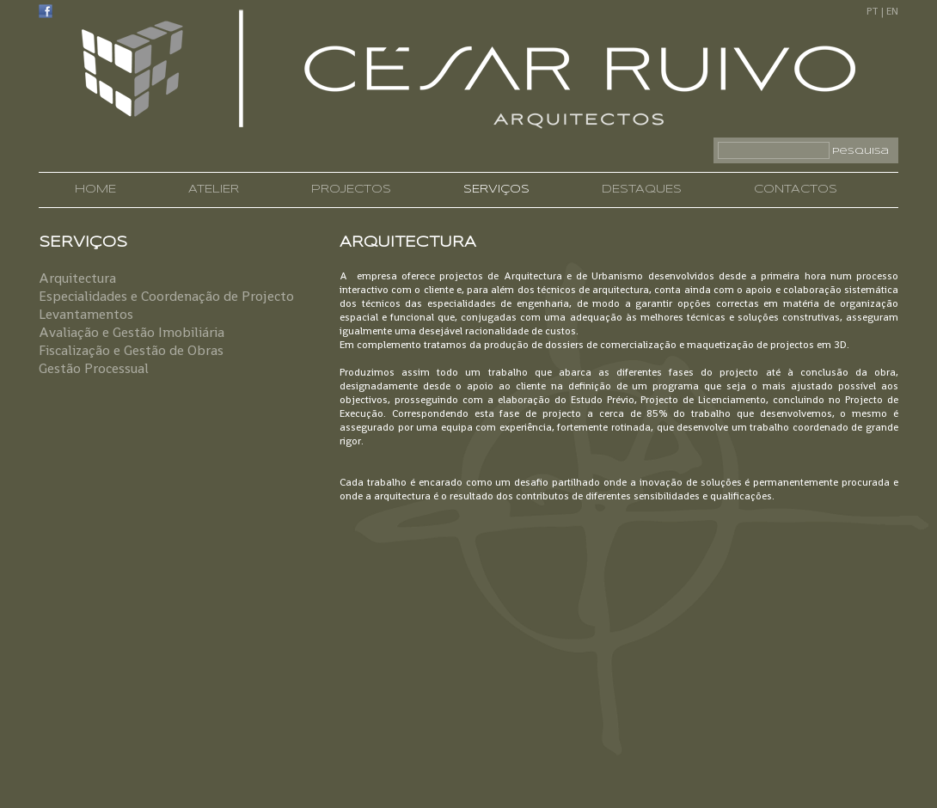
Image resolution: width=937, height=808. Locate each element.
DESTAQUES (642, 189)
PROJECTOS (351, 189)
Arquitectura (77, 278)
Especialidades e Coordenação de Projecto (166, 296)
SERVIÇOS (496, 189)
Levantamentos (86, 314)
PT (873, 11)
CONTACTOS (795, 189)
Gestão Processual (94, 368)
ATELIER (213, 189)
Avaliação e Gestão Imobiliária (131, 332)
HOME (95, 189)
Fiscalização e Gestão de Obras (131, 350)
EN (892, 11)
